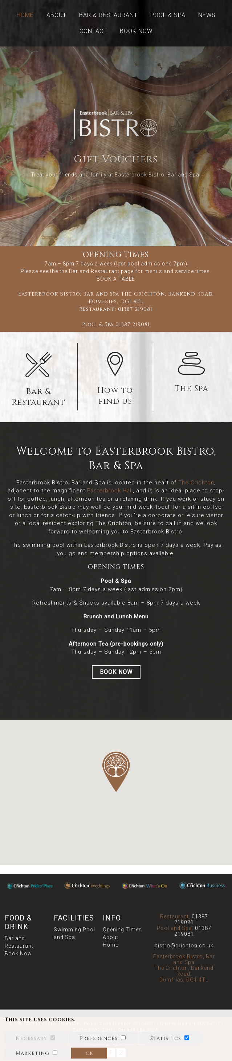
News (207, 15)
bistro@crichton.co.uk (184, 945)
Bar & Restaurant (108, 15)
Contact (93, 31)
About (56, 15)
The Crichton (196, 482)
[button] (116, 772)
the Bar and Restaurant (89, 271)
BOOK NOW (116, 671)
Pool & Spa (168, 15)
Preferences (99, 1048)
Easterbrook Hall (110, 490)
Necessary (31, 1048)
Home (25, 15)
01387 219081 (135, 309)
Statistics (165, 1048)
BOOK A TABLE (116, 279)
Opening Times (122, 929)
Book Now (136, 31)
